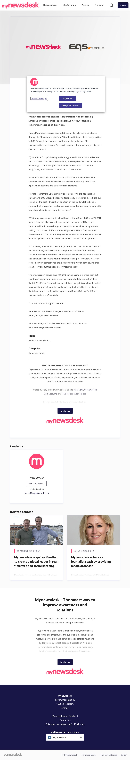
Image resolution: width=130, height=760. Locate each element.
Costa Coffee (90, 389)
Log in (124, 754)
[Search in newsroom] (111, 5)
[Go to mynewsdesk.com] (13, 755)
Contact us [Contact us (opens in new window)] (65, 720)
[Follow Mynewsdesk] (123, 5)
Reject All (67, 98)
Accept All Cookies (70, 105)
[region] (66, 94)
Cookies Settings (39, 98)
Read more (65, 411)
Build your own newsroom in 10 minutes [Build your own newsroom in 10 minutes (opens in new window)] (65, 724)
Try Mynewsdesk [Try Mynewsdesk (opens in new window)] (68, 754)
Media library (69, 5)
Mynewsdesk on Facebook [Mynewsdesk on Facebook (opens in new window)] (65, 716)
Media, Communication (39, 340)
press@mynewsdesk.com (37, 493)
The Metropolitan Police (74, 393)
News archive (50, 5)
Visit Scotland (50, 393)
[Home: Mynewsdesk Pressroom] (21, 5)
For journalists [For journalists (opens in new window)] (89, 754)
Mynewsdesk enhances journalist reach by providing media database (91, 561)
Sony (81, 389)
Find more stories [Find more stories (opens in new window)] (108, 754)
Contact (99, 5)
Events (85, 5)
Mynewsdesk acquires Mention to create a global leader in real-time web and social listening (36, 561)
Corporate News (36, 352)
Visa (76, 389)
